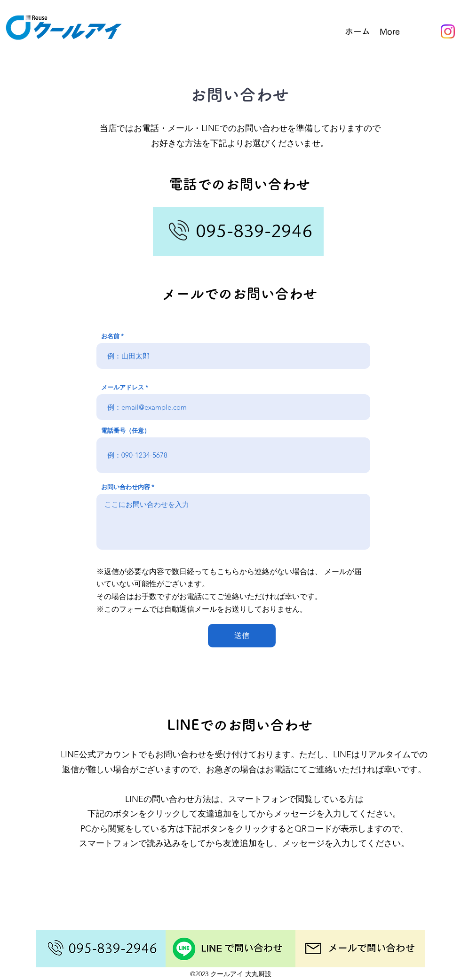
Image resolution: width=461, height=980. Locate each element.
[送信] (242, 635)
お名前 (110, 336)
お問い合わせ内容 (125, 487)
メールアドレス (122, 387)
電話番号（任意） (125, 431)
